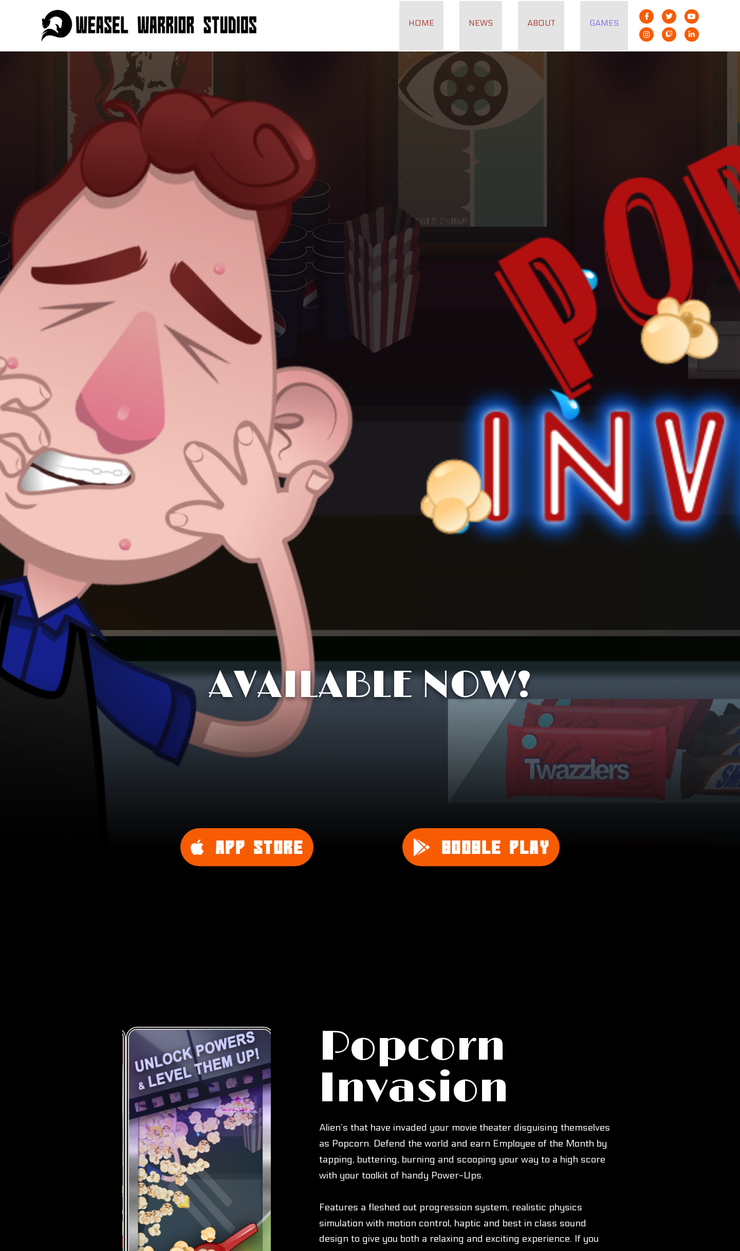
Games (605, 23)
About (546, 23)
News (488, 23)
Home (432, 23)
